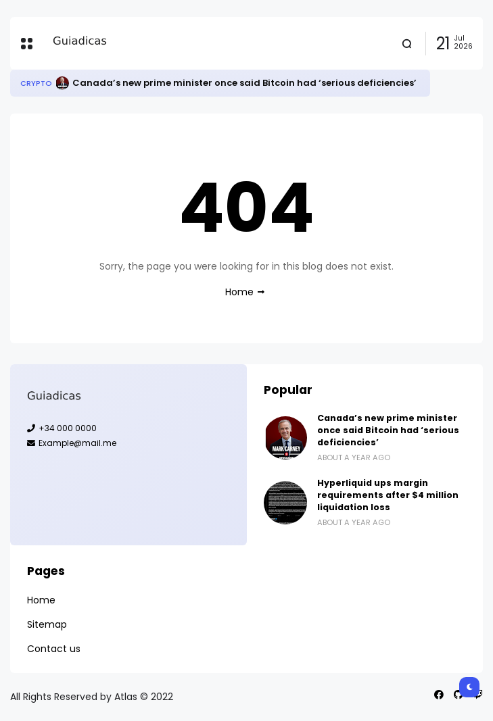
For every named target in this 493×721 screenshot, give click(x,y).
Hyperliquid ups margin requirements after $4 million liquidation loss (388, 495)
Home (239, 292)
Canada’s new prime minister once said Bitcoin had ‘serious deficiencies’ (244, 82)
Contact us (53, 648)
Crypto (36, 83)
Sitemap (47, 624)
